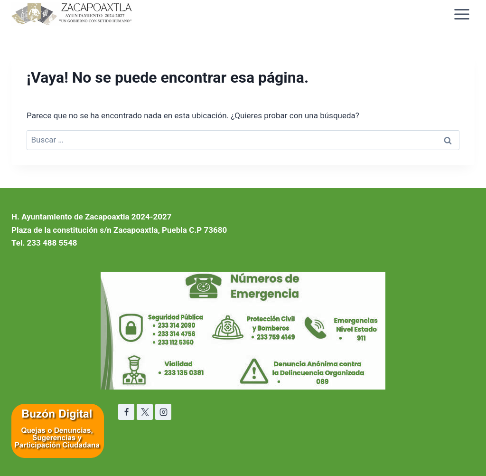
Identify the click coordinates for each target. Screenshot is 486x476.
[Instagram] (163, 412)
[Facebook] (126, 412)
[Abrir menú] (462, 14)
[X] (145, 412)
